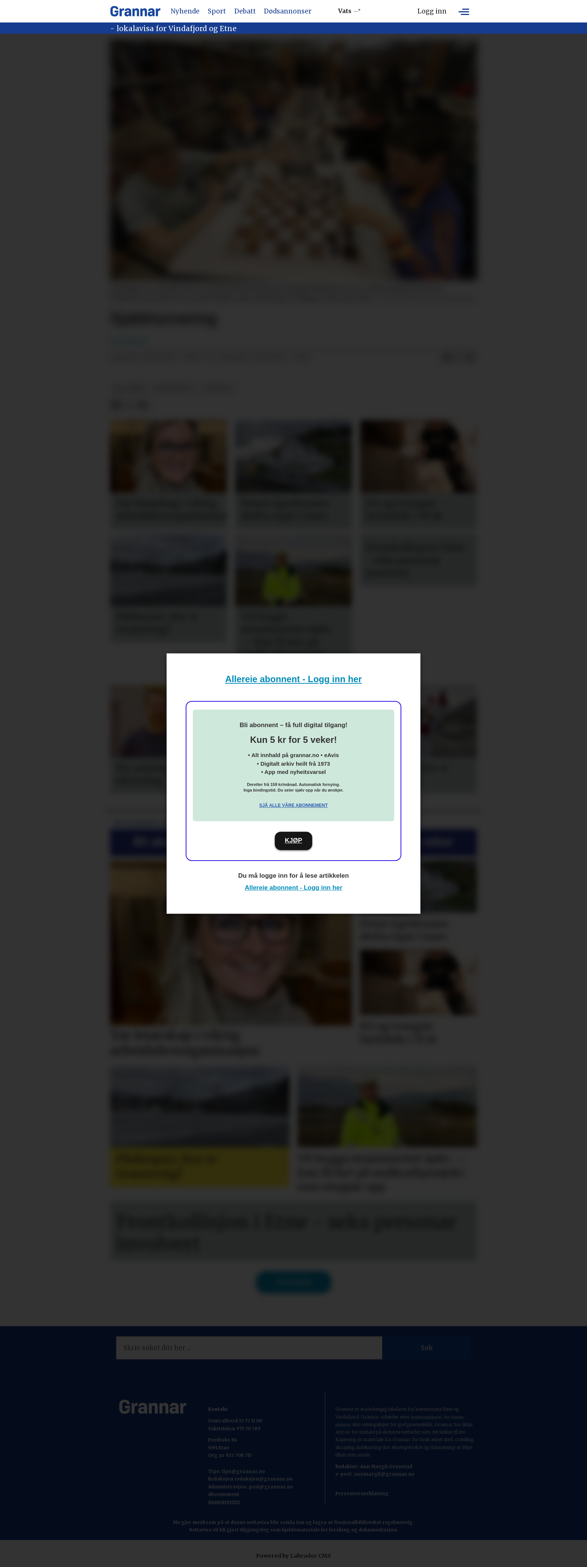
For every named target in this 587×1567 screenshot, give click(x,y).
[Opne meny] (464, 11)
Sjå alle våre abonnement (293, 805)
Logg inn (432, 11)
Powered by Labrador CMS (293, 1555)
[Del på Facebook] (446, 357)
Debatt (245, 11)
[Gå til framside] (135, 11)
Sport (217, 11)
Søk (427, 1348)
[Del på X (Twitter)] (458, 357)
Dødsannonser (287, 11)
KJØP (293, 840)
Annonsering (224, 1501)
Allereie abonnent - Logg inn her (293, 679)
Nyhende (185, 11)
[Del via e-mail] (470, 357)
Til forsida (293, 1282)
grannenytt (174, 388)
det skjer (129, 388)
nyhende (218, 388)
